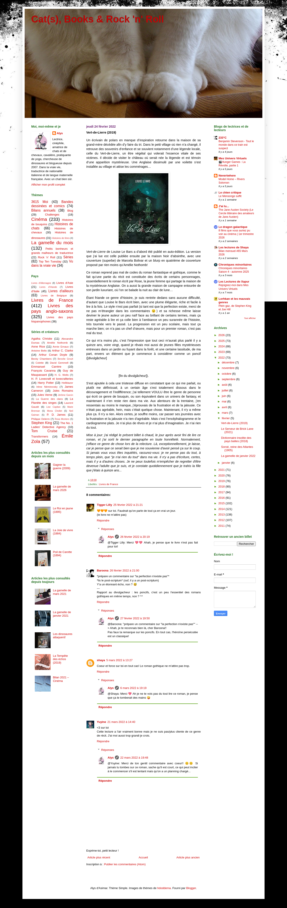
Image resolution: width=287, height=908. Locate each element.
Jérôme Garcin (65, 395)
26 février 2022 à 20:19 (135, 536)
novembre (228, 368)
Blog (70, 210)
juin (224, 396)
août (225, 384)
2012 (222, 520)
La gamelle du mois (52, 242)
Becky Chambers (41, 358)
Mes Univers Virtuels (233, 158)
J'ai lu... (224, 206)
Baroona (103, 570)
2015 (222, 503)
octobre (227, 373)
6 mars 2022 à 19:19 (133, 688)
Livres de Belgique (54, 295)
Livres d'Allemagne (41, 283)
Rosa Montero (62, 419)
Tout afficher (250, 318)
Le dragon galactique (233, 227)
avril (225, 407)
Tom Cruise (44, 431)
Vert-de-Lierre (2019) (234, 423)
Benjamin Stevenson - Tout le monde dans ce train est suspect (236, 145)
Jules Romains (63, 390)
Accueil (143, 857)
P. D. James (56, 414)
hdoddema (164, 888)
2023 (222, 352)
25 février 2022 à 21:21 (128, 504)
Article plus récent (98, 857)
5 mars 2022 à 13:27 (119, 660)
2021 (222, 469)
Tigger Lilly (104, 504)
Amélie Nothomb (57, 342)
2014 (222, 509)
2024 (222, 346)
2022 (222, 357)
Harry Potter (46, 382)
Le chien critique (230, 192)
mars (225, 412)
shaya (101, 660)
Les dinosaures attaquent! (62, 635)
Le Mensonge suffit (230, 196)
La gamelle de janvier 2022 (238, 456)
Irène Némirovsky (47, 386)
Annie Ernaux (61, 346)
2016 (222, 497)
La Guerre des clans (49, 398)
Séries (68, 257)
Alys (111, 536)
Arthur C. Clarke (62, 350)
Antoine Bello (39, 350)
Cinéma (39, 219)
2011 (222, 525)
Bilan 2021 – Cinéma (61, 679)
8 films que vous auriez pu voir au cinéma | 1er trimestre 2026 (236, 234)
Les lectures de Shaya (234, 247)
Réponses (107, 528)
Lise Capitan (53, 407)
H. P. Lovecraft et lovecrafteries (52, 378)
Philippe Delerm (40, 418)
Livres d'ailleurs (60, 291)
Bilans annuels (43, 210)
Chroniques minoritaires (235, 264)
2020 (222, 475)
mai (224, 401)
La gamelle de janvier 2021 (62, 613)
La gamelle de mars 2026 (62, 488)
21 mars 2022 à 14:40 (121, 722)
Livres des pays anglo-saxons (52, 308)
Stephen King (41, 423)
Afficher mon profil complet (48, 184)
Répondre (103, 520)
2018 (222, 486)
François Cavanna (43, 370)
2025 (222, 340)
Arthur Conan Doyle (53, 354)
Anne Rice (38, 346)
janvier (226, 462)
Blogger (191, 888)
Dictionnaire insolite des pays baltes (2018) (236, 439)
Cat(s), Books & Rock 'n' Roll (97, 19)
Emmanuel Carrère (46, 366)
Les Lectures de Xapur (234, 281)
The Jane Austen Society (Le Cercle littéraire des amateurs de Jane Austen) (236, 213)
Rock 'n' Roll (46, 257)
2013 (222, 514)
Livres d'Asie (64, 283)
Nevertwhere (227, 175)
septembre (229, 379)
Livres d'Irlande (48, 287)
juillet (225, 390)
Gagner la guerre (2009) (61, 466)
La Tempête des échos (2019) (60, 659)
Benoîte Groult (65, 359)
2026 (222, 335)
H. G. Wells (62, 374)
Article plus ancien (188, 857)
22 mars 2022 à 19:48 (134, 757)
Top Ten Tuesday (50, 261)
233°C (222, 137)
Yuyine (101, 722)
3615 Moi (39, 202)
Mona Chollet (54, 411)
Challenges (52, 214)
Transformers (39, 436)
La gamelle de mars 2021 (62, 592)
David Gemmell (59, 362)
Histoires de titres (61, 238)
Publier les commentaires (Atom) (125, 864)
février (226, 418)
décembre (228, 362)
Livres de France (108, 484)
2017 (222, 492)
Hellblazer (67, 382)
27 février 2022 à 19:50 (135, 618)
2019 (222, 481)
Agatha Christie (41, 338)
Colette (39, 362)
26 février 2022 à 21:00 (124, 570)
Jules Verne (45, 394)
